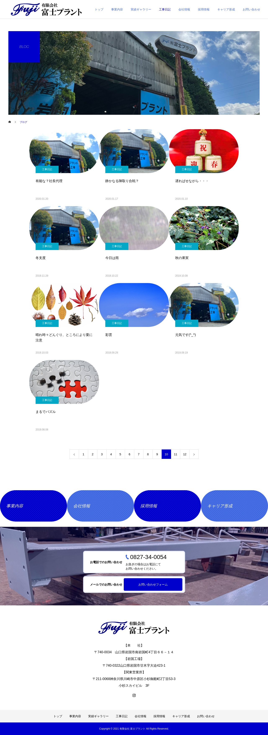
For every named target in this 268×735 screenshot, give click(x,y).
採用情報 (204, 9)
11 (175, 454)
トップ (99, 9)
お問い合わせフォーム (153, 584)
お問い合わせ (251, 9)
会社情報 (184, 9)
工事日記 (165, 9)
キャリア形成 (226, 9)
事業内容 (117, 9)
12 (185, 454)
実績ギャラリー (141, 9)
